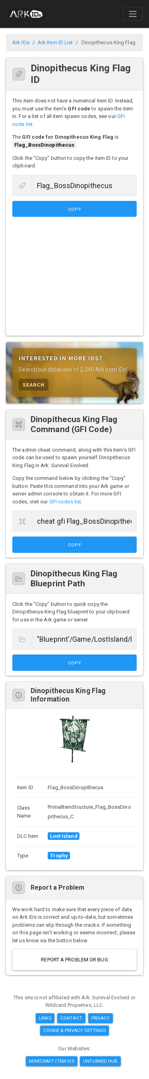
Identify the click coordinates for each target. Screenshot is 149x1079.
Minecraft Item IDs (51, 1061)
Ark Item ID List (55, 42)
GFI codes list (65, 502)
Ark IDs (20, 42)
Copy (74, 209)
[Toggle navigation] (133, 14)
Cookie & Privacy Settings (74, 1030)
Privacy (100, 1018)
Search (34, 384)
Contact (71, 1018)
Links (45, 1018)
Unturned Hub (100, 1061)
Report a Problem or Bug (74, 960)
